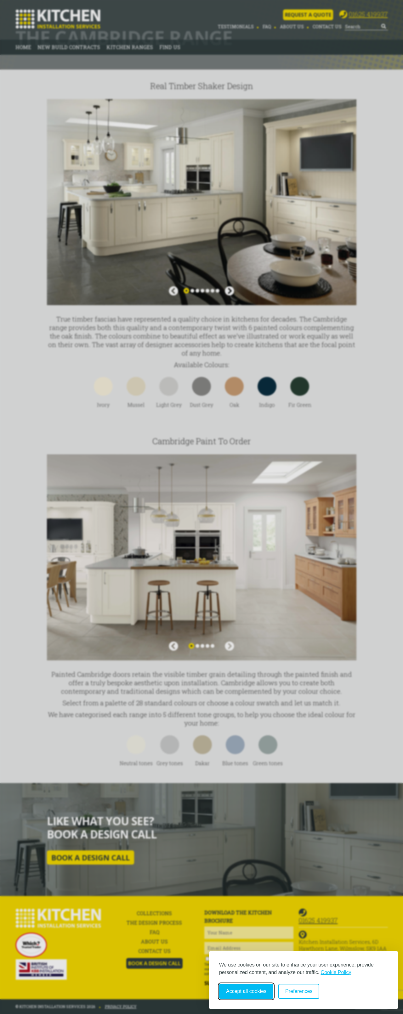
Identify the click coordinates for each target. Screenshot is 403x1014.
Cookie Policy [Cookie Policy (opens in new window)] (336, 972)
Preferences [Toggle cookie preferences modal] (298, 991)
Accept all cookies (246, 991)
